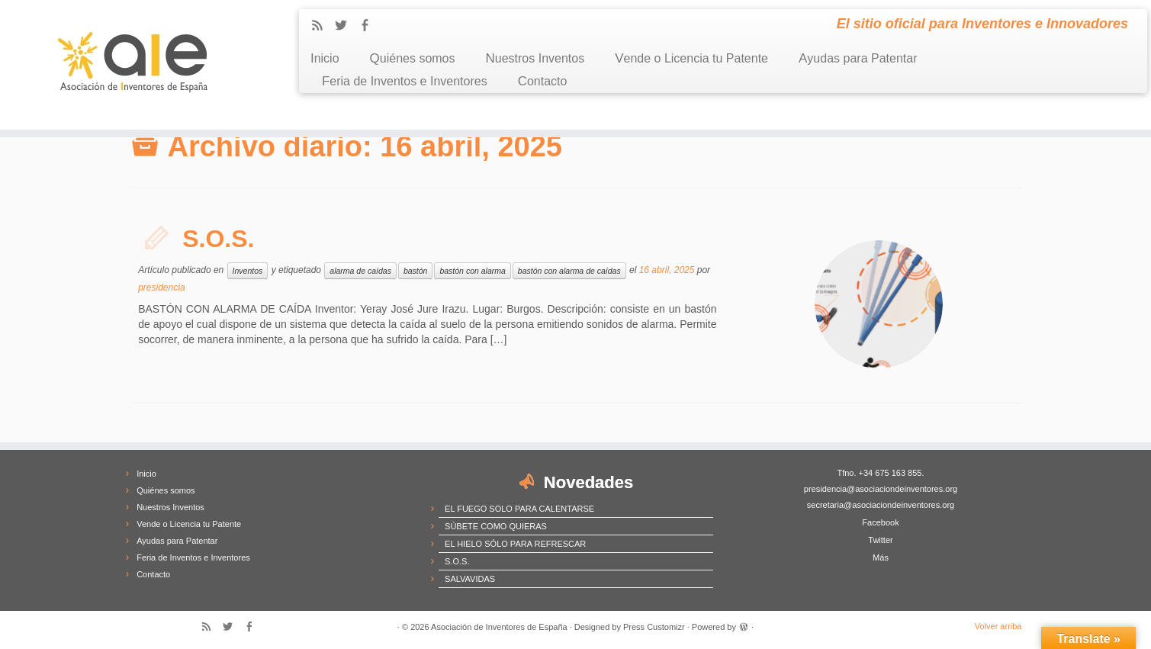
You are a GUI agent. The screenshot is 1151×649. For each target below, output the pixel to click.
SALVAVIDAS (470, 578)
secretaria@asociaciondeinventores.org (880, 504)
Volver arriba (998, 626)
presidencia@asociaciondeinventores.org (880, 488)
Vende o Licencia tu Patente (691, 58)
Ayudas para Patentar (858, 58)
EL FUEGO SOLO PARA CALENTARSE (519, 508)
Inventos (248, 270)
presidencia (161, 287)
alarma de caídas (360, 270)
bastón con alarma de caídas (569, 270)
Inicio (324, 58)
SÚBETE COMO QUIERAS (496, 526)
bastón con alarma (472, 270)
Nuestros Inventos (535, 58)
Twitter (880, 540)
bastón (415, 270)
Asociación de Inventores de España (499, 626)
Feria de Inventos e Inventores (404, 81)
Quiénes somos (412, 58)
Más (881, 557)
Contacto (542, 81)
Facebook (880, 522)
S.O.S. (218, 238)
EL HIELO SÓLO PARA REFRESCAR (515, 543)
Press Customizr (654, 626)
